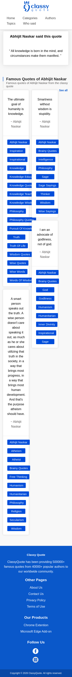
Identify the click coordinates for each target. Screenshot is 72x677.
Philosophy (17, 211)
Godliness (45, 298)
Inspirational (17, 159)
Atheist (16, 459)
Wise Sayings (47, 211)
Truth (16, 237)
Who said (29, 23)
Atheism (16, 450)
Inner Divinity (46, 324)
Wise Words (17, 271)
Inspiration (16, 150)
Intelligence (45, 159)
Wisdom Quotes (20, 254)
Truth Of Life (18, 245)
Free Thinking (18, 476)
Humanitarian (18, 494)
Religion (16, 511)
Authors (50, 18)
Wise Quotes (18, 263)
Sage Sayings (47, 185)
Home (11, 18)
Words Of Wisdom (21, 280)
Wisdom (16, 528)
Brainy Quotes (19, 468)
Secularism (17, 520)
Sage (45, 176)
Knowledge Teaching (23, 194)
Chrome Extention (36, 625)
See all (63, 90)
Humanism (16, 485)
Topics (11, 23)
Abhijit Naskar (18, 142)
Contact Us (36, 594)
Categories (30, 18)
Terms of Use (36, 606)
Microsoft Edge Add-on (36, 631)
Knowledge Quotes (22, 185)
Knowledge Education (23, 176)
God (45, 289)
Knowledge (17, 168)
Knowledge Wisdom (22, 202)
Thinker (45, 194)
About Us (36, 587)
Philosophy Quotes (22, 219)
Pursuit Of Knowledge (23, 228)
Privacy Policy (36, 600)
